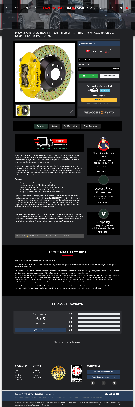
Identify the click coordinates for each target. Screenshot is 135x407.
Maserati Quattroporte (96, 397)
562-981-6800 (69, 198)
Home (17, 371)
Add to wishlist (109, 76)
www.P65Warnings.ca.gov (70, 236)
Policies (35, 375)
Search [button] (113, 8)
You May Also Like (70, 126)
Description (41, 126)
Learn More (105, 90)
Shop (8, 8)
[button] (72, 72)
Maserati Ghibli (19, 397)
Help (103, 8)
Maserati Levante (73, 397)
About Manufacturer (91, 126)
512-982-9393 (54, 198)
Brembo (116, 69)
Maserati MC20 (84, 397)
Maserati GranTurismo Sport (33, 397)
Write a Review (40, 330)
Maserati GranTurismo (49, 397)
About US (36, 371)
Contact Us (31, 8)
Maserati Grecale (62, 397)
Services (19, 8)
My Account (37, 377)
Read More (103, 202)
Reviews (55, 126)
